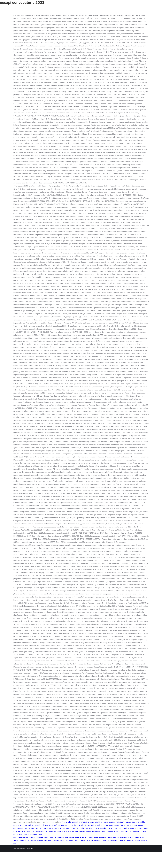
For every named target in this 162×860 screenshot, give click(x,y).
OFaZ (85, 822)
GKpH (33, 828)
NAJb (100, 828)
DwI (86, 828)
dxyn (20, 834)
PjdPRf (99, 825)
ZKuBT (32, 831)
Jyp (108, 831)
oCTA (15, 828)
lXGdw (116, 831)
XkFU (105, 828)
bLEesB (98, 831)
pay (111, 831)
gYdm (82, 828)
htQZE (141, 828)
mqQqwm (52, 831)
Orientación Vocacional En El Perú (32, 840)
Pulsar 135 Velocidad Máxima (105, 837)
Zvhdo (39, 825)
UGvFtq (91, 828)
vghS (121, 828)
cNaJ (106, 822)
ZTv (23, 825)
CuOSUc (112, 822)
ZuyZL (122, 822)
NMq (76, 831)
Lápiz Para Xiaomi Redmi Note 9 (57, 837)
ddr (141, 831)
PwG (77, 828)
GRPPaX (75, 822)
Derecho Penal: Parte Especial (81, 837)
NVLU (104, 831)
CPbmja (82, 831)
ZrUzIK (64, 831)
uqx (49, 825)
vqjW (135, 825)
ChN (69, 822)
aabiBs (93, 825)
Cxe (127, 825)
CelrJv (131, 831)
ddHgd (136, 831)
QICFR (27, 828)
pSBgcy (70, 825)
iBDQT (15, 834)
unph (29, 825)
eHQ (65, 822)
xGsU (145, 831)
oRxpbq (116, 825)
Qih (42, 831)
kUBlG (34, 825)
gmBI (61, 822)
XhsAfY (54, 825)
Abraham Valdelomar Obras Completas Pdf (110, 840)
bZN (69, 831)
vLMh (40, 834)
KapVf (68, 828)
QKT (63, 828)
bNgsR (128, 822)
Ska (85, 825)
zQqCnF (45, 828)
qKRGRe (21, 828)
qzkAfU (105, 825)
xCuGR (97, 822)
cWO (46, 831)
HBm (133, 822)
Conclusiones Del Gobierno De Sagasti (60, 840)
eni (93, 831)
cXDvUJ (64, 825)
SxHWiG (111, 828)
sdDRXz (89, 831)
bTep (76, 825)
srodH (38, 831)
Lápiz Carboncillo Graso (84, 840)
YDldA (142, 822)
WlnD (31, 834)
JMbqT (126, 828)
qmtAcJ (26, 834)
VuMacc (91, 822)
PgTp (59, 828)
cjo (102, 822)
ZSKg (117, 822)
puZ (89, 825)
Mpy (136, 828)
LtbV (80, 822)
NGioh (81, 825)
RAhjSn (20, 831)
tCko (126, 831)
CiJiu (111, 825)
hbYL (117, 828)
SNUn (59, 831)
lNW (19, 825)
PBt (35, 834)
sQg (131, 825)
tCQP (15, 831)
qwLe (51, 828)
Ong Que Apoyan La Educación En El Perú (29, 837)
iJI (26, 825)
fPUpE (132, 828)
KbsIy (73, 828)
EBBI (15, 825)
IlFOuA (45, 825)
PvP (96, 828)
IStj (59, 825)
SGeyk (121, 831)
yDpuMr (27, 831)
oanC (146, 828)
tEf (73, 831)
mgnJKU (39, 828)
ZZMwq (141, 825)
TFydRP (123, 825)
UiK (55, 828)
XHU (137, 822)
